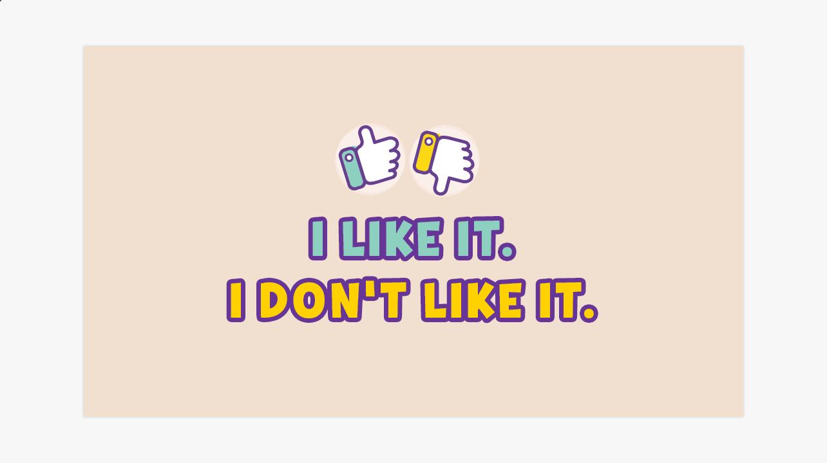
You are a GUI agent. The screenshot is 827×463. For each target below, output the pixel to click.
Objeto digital (0, 0)
